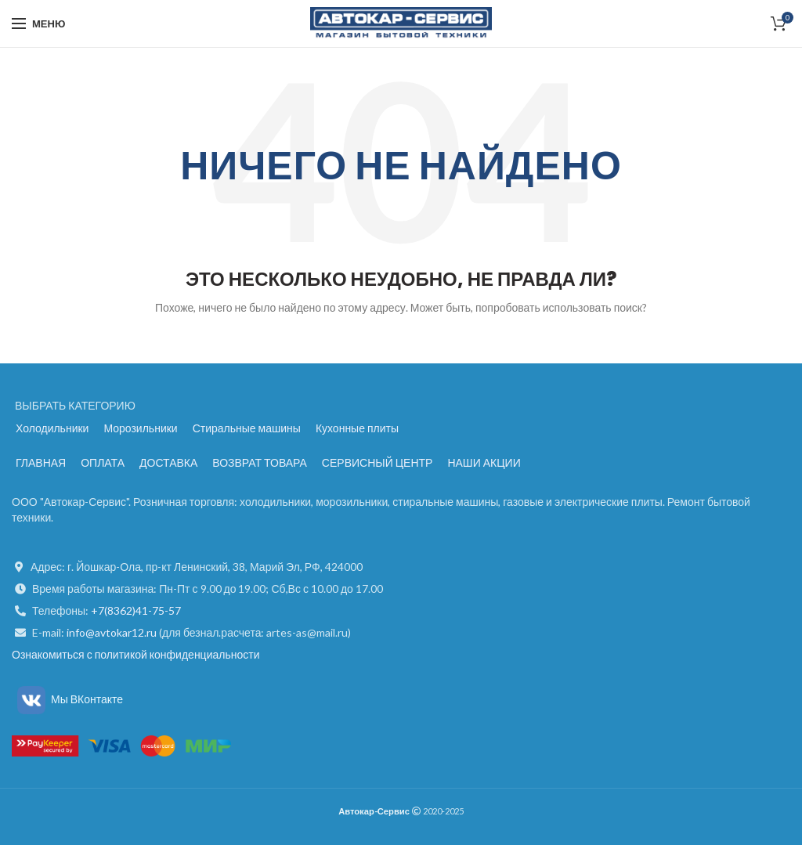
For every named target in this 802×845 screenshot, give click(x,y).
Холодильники (52, 428)
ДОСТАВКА (168, 462)
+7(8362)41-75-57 (136, 610)
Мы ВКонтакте (67, 699)
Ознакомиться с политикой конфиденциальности (135, 654)
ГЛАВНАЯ (41, 462)
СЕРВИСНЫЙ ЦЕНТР (377, 462)
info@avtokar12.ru (113, 632)
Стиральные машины (247, 428)
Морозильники (140, 428)
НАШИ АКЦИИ (483, 462)
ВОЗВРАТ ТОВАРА (259, 462)
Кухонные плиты (357, 428)
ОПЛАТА (103, 462)
